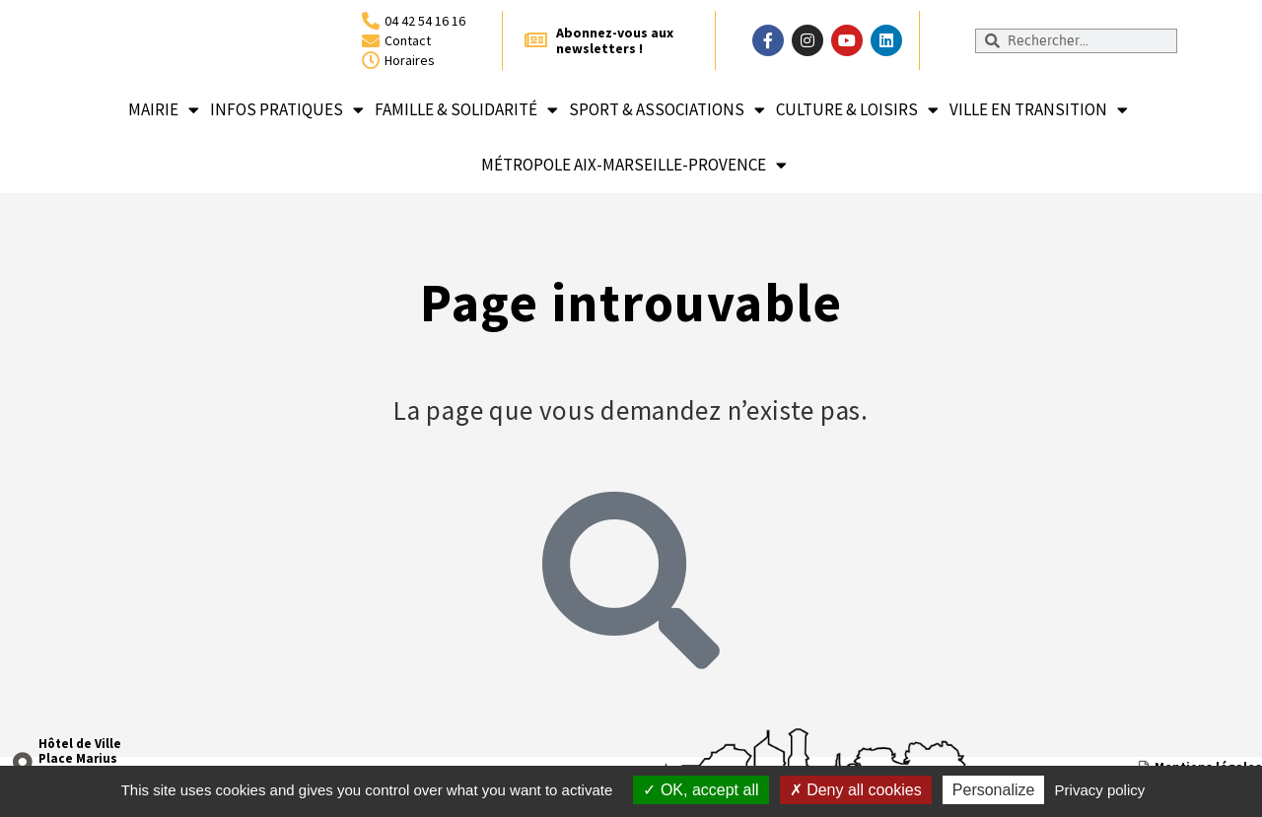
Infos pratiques (287, 110)
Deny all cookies (856, 790)
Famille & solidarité (466, 110)
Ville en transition (1038, 110)
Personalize (993, 790)
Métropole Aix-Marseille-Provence (634, 165)
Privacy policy (1100, 790)
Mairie (163, 110)
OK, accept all (700, 790)
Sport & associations (667, 110)
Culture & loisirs (857, 110)
